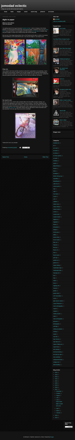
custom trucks (56, 216)
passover (55, 321)
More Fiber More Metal (65, 48)
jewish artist (56, 293)
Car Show (55, 194)
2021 (56, 381)
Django (55, 229)
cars (54, 199)
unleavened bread (57, 359)
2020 (56, 383)
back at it (62, 78)
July (57, 397)
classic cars (56, 204)
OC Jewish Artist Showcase (64, 69)
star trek (55, 336)
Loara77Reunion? (57, 303)
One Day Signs (35, 31)
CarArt (54, 196)
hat (54, 275)
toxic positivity (56, 357)
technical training (57, 352)
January (58, 412)
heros (54, 283)
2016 (56, 415)
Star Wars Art (56, 341)
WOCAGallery (56, 364)
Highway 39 (56, 285)
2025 (56, 372)
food (54, 252)
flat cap (55, 247)
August (58, 395)
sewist (25, 11)
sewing (55, 331)
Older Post (45, 157)
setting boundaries (57, 329)
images (19, 11)
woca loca (58, 405)
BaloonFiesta (56, 166)
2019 (56, 385)
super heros (56, 346)
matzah (55, 311)
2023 (56, 376)
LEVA (54, 298)
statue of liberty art (57, 344)
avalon (54, 163)
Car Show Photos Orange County (61, 39)
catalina (55, 201)
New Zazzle (62, 28)
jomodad (57, 19)
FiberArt (55, 245)
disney (54, 224)
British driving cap (57, 176)
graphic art (55, 260)
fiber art (55, 242)
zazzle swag (34, 11)
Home (5, 11)
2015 (56, 417)
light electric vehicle (58, 301)
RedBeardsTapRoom (65, 59)
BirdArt (55, 168)
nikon (54, 316)
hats (54, 278)
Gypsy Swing (56, 265)
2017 (56, 389)
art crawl (55, 148)
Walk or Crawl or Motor (65, 100)
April (57, 408)
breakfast (55, 173)
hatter (12, 11)
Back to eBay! (63, 120)
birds (54, 171)
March (58, 410)
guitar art (55, 262)
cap (54, 188)
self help (55, 326)
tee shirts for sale (57, 354)
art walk (55, 158)
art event (55, 150)
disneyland (56, 227)
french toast (56, 255)
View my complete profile (59, 21)
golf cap (55, 257)
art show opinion (57, 155)
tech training (56, 349)
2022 (56, 378)
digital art (55, 219)
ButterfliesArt (56, 181)
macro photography (58, 306)
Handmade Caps (57, 267)
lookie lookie (59, 401)
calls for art (56, 183)
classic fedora (56, 206)
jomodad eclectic (14, 5)
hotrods (55, 288)
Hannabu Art (56, 273)
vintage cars (56, 362)
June (57, 399)
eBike (54, 234)
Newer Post (5, 157)
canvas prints (56, 186)
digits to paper (59, 403)
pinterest (42, 11)
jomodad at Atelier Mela (65, 89)
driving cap (56, 232)
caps (54, 191)
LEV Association (57, 295)
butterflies (55, 178)
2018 (56, 387)
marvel (55, 308)
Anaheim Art (56, 143)
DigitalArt (55, 222)
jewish (54, 290)
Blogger (52, 437)
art (54, 145)
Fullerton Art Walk (26, 28)
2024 (56, 374)
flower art (55, 250)
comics (55, 211)
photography (56, 323)
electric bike (63, 110)
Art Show (55, 153)
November (59, 391)
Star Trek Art (56, 339)
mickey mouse (56, 313)
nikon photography (57, 318)
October (58, 393)
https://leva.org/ (11, 107)
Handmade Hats (57, 270)
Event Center (56, 239)
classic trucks (56, 209)
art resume (51, 11)
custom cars (56, 214)
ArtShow (55, 160)
